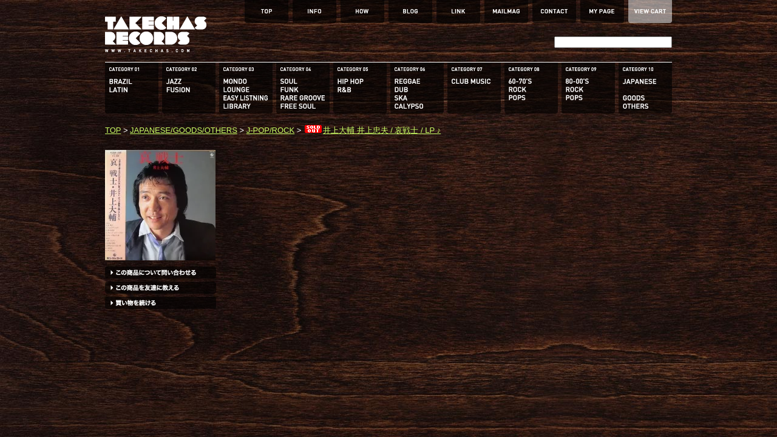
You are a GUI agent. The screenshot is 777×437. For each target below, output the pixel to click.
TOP (113, 130)
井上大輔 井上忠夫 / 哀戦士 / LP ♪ (372, 130)
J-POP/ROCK (270, 130)
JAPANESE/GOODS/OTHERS (183, 130)
